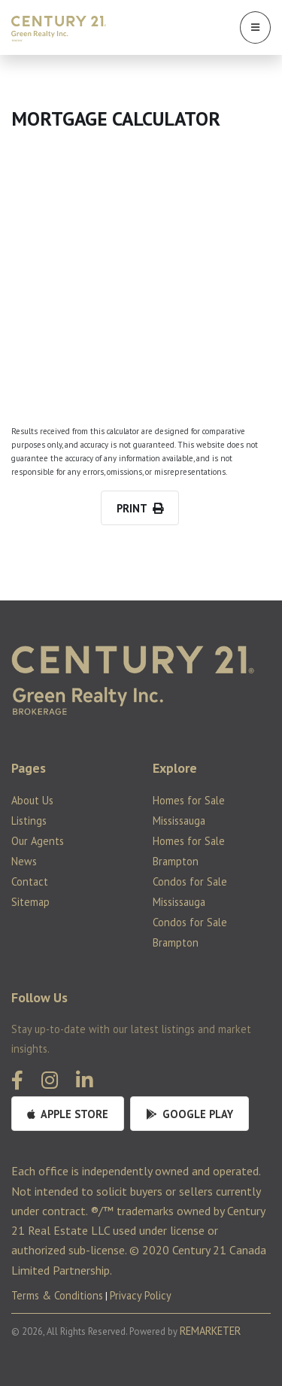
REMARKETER (210, 1331)
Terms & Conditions (57, 1295)
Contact (29, 881)
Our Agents (37, 841)
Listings (29, 820)
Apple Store (67, 1114)
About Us (32, 800)
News (24, 861)
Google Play (189, 1114)
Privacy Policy (140, 1295)
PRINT (140, 508)
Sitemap (30, 902)
